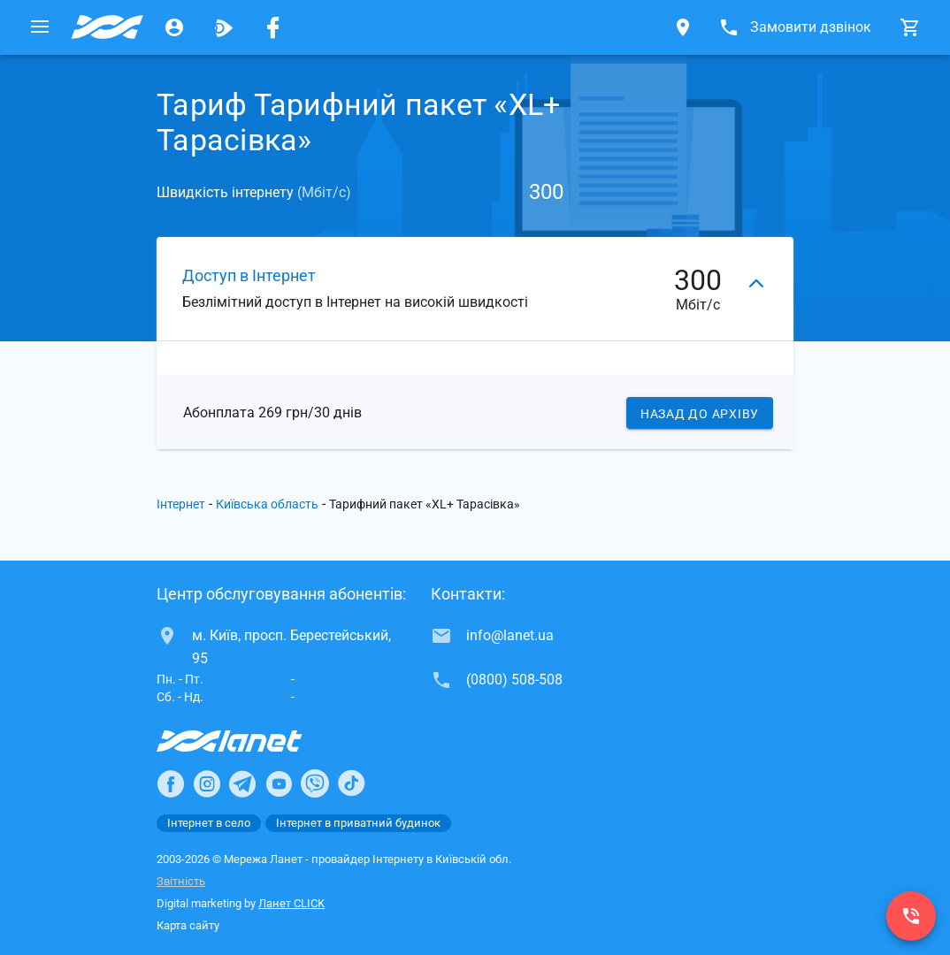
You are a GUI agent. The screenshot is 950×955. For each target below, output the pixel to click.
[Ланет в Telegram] (242, 783)
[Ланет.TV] (224, 27)
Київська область (267, 504)
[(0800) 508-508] (911, 916)
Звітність (181, 881)
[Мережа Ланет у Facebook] (273, 27)
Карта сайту (188, 925)
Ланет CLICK (291, 903)
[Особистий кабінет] (174, 27)
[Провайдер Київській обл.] (107, 27)
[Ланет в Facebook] (171, 783)
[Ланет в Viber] (315, 783)
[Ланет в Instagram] (207, 783)
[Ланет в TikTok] (351, 783)
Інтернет (181, 504)
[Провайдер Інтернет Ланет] (250, 741)
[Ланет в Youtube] (278, 783)
